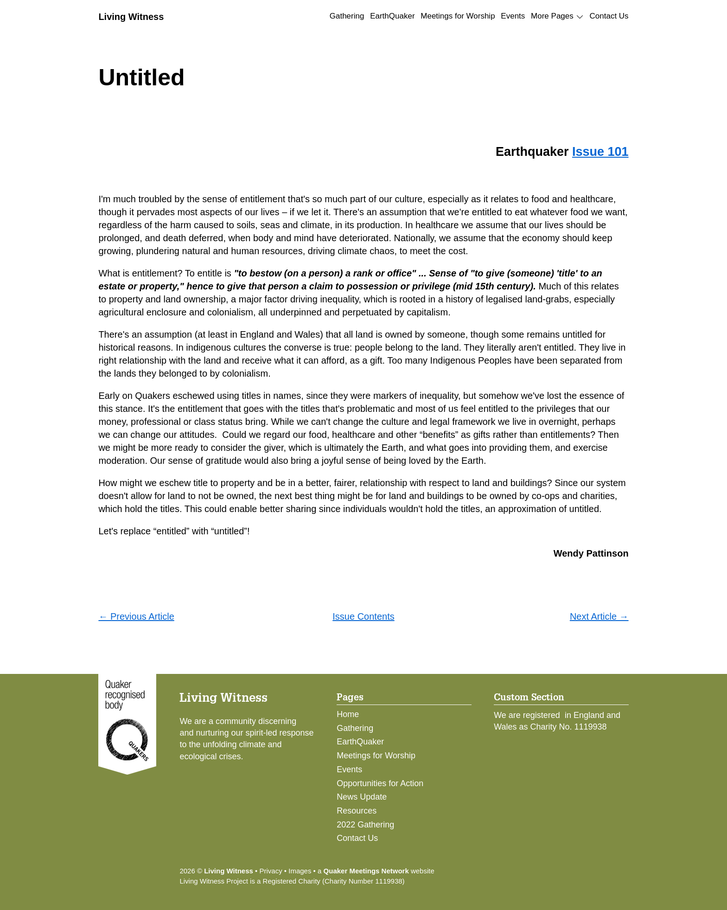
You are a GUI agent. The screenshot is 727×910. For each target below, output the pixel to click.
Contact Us (609, 16)
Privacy (270, 871)
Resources (356, 810)
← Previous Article (136, 616)
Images (299, 871)
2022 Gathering (365, 824)
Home (348, 714)
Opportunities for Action (380, 783)
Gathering (347, 16)
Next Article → (599, 616)
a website (376, 871)
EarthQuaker (392, 16)
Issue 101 (600, 152)
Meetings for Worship (458, 16)
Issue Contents (363, 616)
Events (513, 16)
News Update (362, 796)
